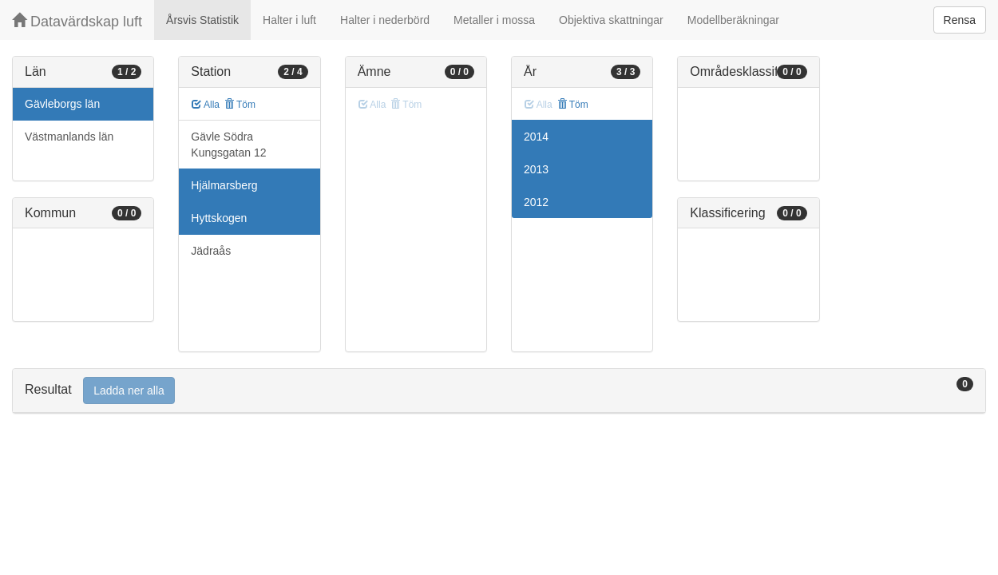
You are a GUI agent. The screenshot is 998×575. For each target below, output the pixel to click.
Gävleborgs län (62, 103)
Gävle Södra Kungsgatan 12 (228, 144)
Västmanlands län (69, 136)
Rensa (960, 20)
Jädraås (211, 250)
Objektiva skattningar (611, 20)
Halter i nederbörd (385, 20)
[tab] (499, 391)
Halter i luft (289, 20)
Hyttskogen (219, 218)
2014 (536, 136)
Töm (239, 104)
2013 (536, 169)
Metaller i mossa (494, 20)
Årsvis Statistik (202, 20)
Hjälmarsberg (224, 185)
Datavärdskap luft (77, 21)
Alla (206, 104)
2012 (536, 202)
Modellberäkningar (733, 20)
